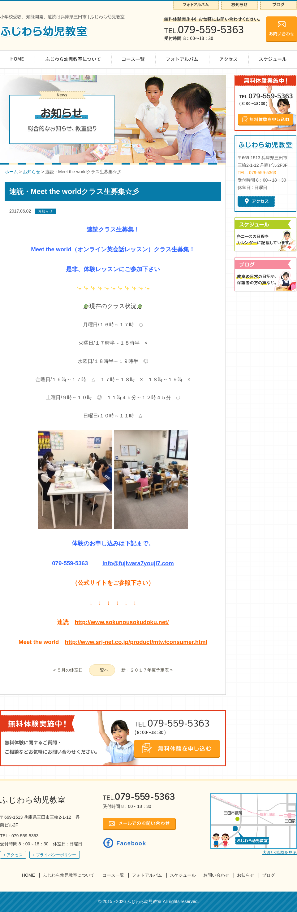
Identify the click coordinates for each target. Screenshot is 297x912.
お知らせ (31, 171)
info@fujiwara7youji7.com (138, 563)
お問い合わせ (216, 875)
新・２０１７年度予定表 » (147, 669)
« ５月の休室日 (68, 669)
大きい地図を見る (279, 852)
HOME (28, 875)
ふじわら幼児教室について (69, 875)
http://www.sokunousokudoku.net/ (122, 622)
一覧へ (102, 669)
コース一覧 (113, 875)
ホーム (11, 171)
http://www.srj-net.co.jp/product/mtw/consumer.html (136, 642)
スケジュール (183, 875)
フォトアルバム (147, 875)
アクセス (14, 855)
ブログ (268, 875)
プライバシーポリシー (56, 855)
